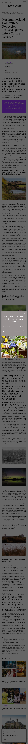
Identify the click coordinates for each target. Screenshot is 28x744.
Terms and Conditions (18, 331)
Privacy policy (9, 331)
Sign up (22, 326)
